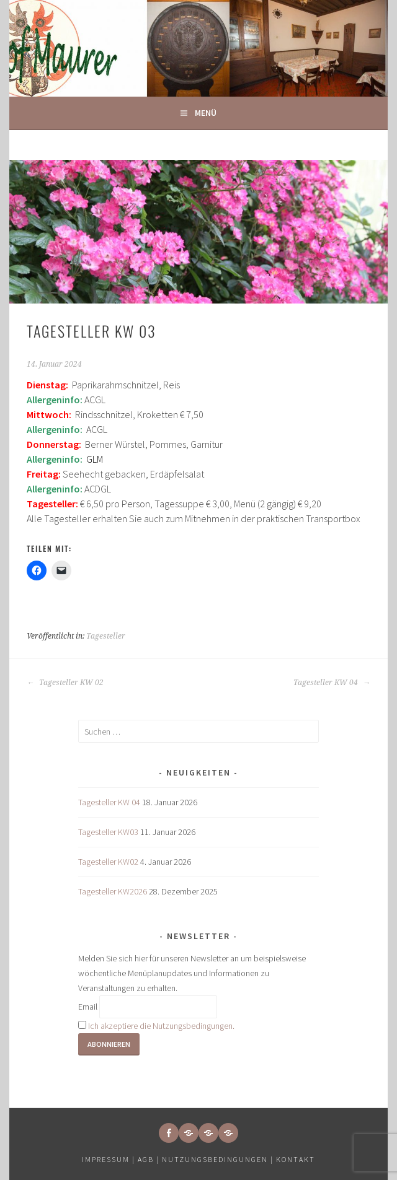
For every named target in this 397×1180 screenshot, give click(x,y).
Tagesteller (105, 636)
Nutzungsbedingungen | (219, 1159)
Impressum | (110, 1159)
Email (87, 1006)
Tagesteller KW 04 (331, 682)
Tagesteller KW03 (108, 831)
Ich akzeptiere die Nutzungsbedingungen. (161, 1025)
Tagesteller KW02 (108, 861)
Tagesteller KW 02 (65, 682)
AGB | (148, 1159)
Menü (205, 112)
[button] (188, 1133)
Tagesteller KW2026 (112, 891)
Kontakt (295, 1159)
